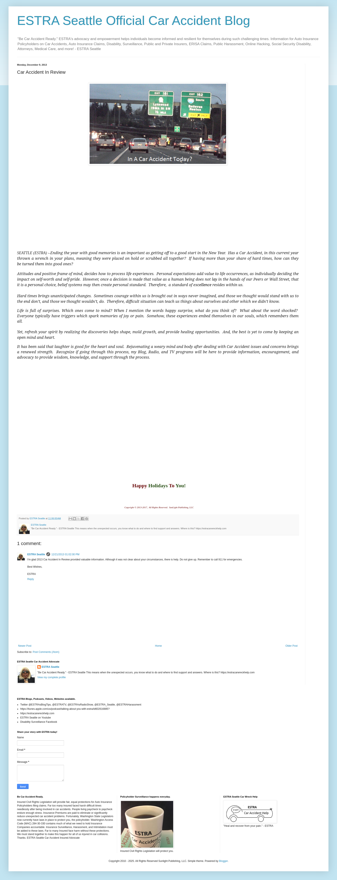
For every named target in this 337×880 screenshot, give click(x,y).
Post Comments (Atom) (46, 652)
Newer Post (24, 645)
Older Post (291, 645)
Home (158, 645)
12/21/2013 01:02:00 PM (65, 554)
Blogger (223, 861)
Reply (30, 579)
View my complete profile (51, 677)
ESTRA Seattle (36, 554)
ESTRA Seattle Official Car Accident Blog (133, 20)
